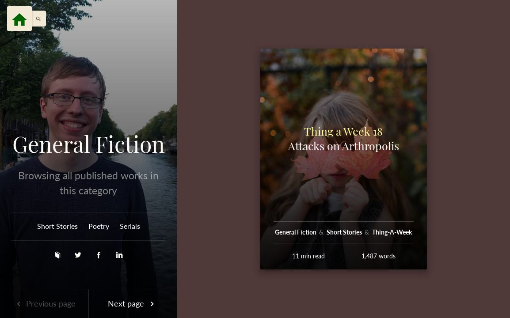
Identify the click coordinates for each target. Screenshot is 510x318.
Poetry (98, 226)
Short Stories (57, 226)
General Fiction (88, 144)
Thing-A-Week (392, 232)
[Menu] (19, 18)
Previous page (44, 303)
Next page (132, 303)
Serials (130, 226)
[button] (36, 18)
